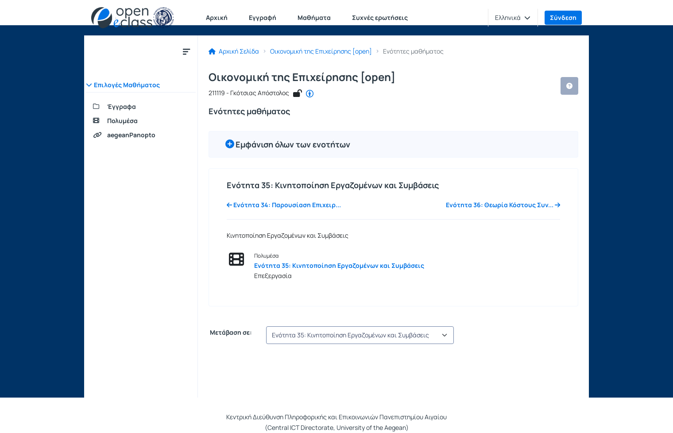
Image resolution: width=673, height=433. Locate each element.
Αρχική (217, 17)
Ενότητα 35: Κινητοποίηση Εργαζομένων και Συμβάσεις (339, 265)
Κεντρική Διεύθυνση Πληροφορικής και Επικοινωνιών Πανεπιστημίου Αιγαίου (336, 417)
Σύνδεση (563, 17)
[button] (512, 17)
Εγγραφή (262, 17)
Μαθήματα (314, 17)
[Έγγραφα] (141, 107)
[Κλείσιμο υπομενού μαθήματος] (186, 51)
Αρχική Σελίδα (234, 51)
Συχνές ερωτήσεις (380, 17)
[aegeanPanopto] (141, 135)
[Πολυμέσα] (141, 121)
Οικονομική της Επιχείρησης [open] (321, 51)
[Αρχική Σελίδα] (132, 17)
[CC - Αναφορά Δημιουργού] (309, 93)
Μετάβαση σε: (230, 332)
